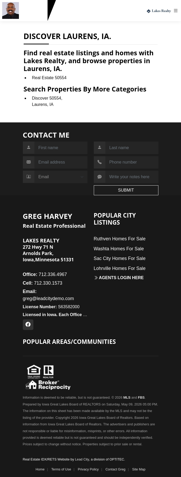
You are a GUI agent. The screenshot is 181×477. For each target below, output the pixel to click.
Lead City (82, 459)
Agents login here (119, 277)
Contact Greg (115, 469)
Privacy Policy (88, 469)
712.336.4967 (45, 274)
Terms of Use (61, 469)
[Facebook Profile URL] (28, 324)
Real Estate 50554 (49, 77)
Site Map (139, 469)
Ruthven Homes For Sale (120, 238)
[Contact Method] (60, 177)
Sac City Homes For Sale (120, 258)
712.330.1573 (34, 16)
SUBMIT (126, 190)
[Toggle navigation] (177, 10)
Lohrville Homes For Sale (120, 268)
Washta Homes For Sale (119, 248)
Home (39, 469)
